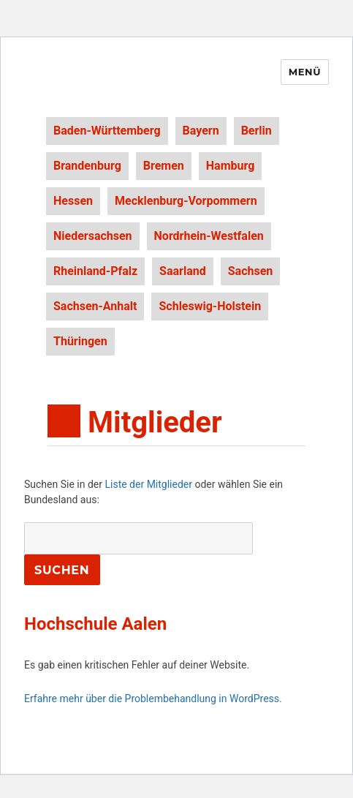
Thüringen (80, 341)
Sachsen (250, 271)
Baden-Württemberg (107, 131)
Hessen (73, 201)
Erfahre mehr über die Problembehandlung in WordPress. (153, 698)
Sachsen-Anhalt (95, 306)
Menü (305, 72)
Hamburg (230, 166)
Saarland (182, 271)
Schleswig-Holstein (210, 306)
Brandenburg (87, 166)
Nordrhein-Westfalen (209, 236)
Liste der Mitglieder (148, 484)
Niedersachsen (92, 236)
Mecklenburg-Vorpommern (186, 201)
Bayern (201, 131)
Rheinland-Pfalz (95, 271)
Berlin (256, 131)
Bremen (163, 166)
